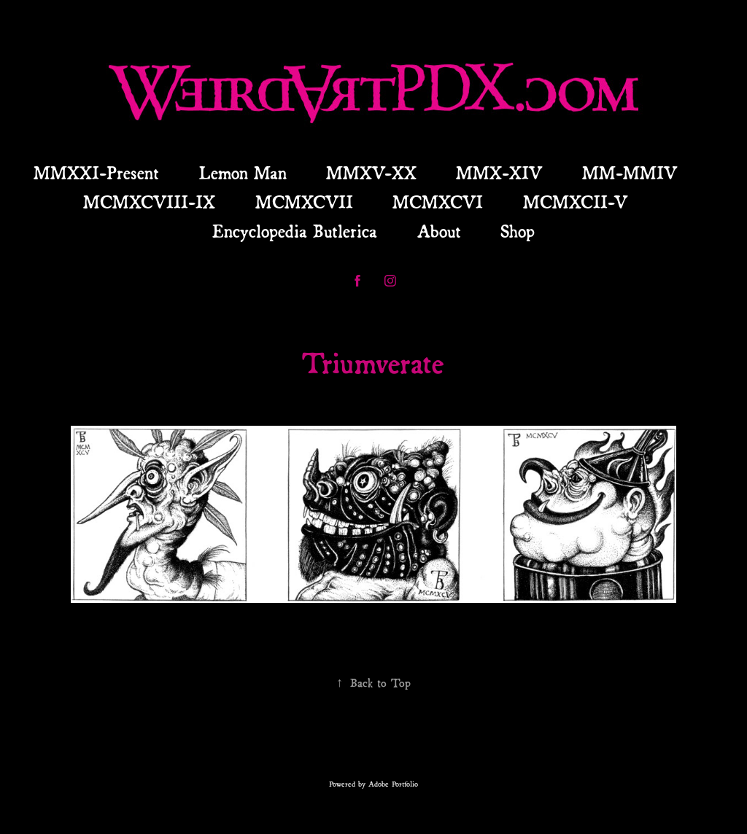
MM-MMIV (629, 171)
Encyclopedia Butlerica (294, 229)
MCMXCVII (304, 200)
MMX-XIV (499, 171)
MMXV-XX (371, 171)
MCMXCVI (437, 200)
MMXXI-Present (96, 171)
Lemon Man (243, 171)
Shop (517, 229)
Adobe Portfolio (393, 783)
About (439, 229)
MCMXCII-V (575, 200)
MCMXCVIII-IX (149, 200)
